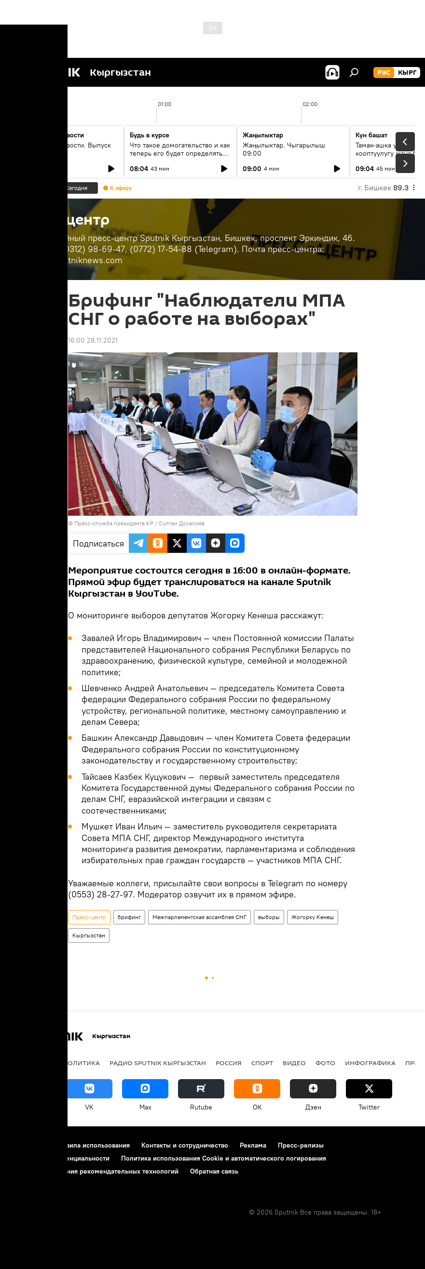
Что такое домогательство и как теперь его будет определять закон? (180, 153)
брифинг (129, 917)
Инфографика (370, 1062)
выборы (269, 917)
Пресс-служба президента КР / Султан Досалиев (139, 523)
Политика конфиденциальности (60, 1158)
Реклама (253, 1145)
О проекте (26, 1145)
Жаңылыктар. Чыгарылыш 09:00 (284, 149)
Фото (325, 1062)
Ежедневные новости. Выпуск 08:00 (64, 149)
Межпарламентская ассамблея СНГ (199, 917)
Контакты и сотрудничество (184, 1145)
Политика (81, 1062)
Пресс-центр (89, 917)
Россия (229, 1062)
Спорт (262, 1062)
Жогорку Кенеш (312, 917)
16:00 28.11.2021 (93, 340)
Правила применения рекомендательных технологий (94, 1171)
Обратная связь (214, 1171)
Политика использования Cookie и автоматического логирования (223, 1158)
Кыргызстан (88, 935)
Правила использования (92, 1145)
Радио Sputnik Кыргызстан (158, 1062)
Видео (294, 1062)
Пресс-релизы (301, 1145)
